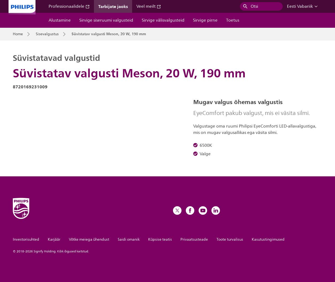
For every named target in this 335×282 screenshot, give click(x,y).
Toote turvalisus (229, 239)
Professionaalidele (69, 6)
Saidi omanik (129, 239)
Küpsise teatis (160, 239)
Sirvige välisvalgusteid (163, 20)
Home (18, 34)
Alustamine (60, 20)
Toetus (232, 20)
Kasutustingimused (268, 239)
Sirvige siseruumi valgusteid (106, 20)
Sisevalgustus (47, 34)
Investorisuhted (26, 239)
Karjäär (54, 239)
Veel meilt (148, 6)
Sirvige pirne (205, 20)
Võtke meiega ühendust (89, 239)
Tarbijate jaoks (113, 6)
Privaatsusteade (194, 239)
